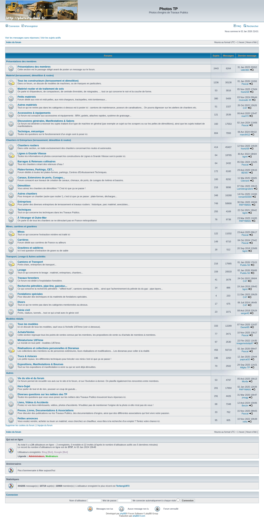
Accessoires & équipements (34, 112)
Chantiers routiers (28, 145)
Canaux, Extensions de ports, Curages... (41, 177)
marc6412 (245, 134)
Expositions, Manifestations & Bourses (40, 364)
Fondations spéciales (30, 294)
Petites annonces (28, 418)
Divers (21, 302)
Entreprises (24, 201)
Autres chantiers (27, 193)
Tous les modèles (28, 324)
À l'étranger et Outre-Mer (32, 217)
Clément (245, 180)
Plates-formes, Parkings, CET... (36, 169)
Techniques (24, 209)
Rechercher (251, 26)
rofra (245, 421)
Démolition (24, 185)
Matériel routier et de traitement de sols (41, 88)
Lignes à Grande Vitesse (32, 153)
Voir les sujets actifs (51, 37)
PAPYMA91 (245, 205)
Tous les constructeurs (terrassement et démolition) (48, 80)
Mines (21, 231)
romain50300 (245, 197)
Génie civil (24, 310)
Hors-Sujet (24, 386)
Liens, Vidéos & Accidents (33, 402)
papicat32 (245, 359)
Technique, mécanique (31, 131)
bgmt (245, 156)
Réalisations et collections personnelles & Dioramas (48, 348)
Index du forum (13, 42)
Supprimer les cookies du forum (19, 425)
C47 (245, 108)
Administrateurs (37, 456)
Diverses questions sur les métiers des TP (42, 394)
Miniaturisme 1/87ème (30, 340)
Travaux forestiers (28, 278)
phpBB (123, 513)
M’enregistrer (29, 26)
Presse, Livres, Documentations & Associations (46, 410)
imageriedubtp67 (245, 343)
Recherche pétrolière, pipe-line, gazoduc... (42, 286)
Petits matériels (27, 96)
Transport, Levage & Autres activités (25, 256)
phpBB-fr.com (139, 516)
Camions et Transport (30, 261)
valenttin (245, 70)
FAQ (237, 26)
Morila (245, 381)
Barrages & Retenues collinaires (36, 161)
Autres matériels (27, 104)
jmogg (245, 397)
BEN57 (245, 172)
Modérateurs (52, 456)
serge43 (245, 313)
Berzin (245, 405)
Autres (9, 373)
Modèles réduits (15, 319)
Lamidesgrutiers (245, 189)
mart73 (245, 116)
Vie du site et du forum (31, 378)
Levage (22, 269)
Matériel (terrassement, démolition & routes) (30, 75)
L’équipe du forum (44, 425)
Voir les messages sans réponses (22, 37)
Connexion (13, 26)
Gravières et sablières (30, 247)
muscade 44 (245, 100)
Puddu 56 (245, 265)
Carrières (23, 239)
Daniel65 (244, 327)
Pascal (245, 84)
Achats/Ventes (26, 332)
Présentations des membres (21, 61)
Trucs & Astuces (27, 356)
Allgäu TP (245, 367)
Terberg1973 (123, 486)
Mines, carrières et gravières (21, 226)
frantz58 (245, 92)
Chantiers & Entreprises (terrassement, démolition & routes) (38, 140)
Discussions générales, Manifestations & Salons (46, 121)
